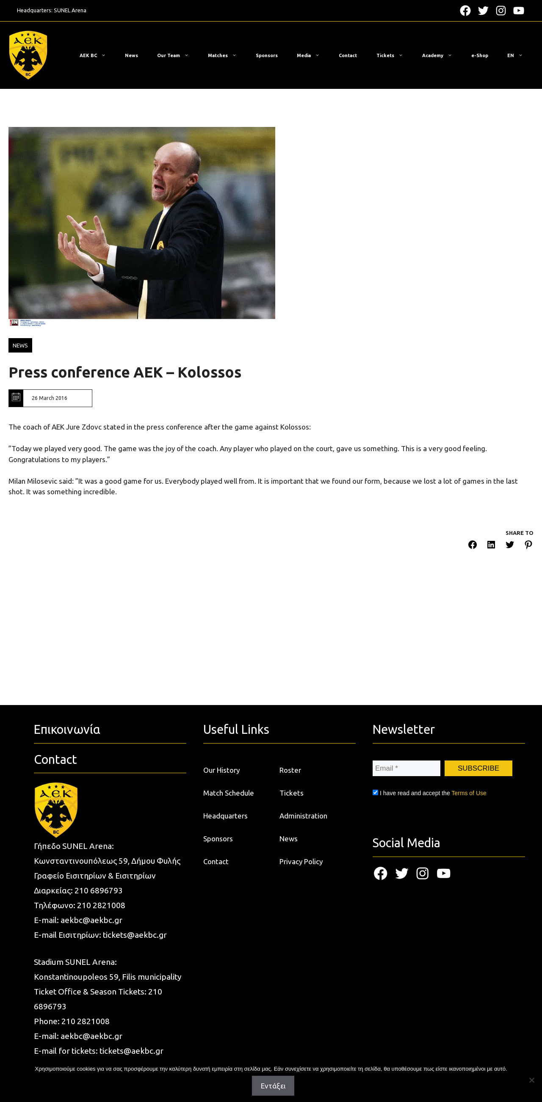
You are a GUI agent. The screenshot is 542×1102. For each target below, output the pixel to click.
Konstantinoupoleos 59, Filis (86, 976)
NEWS (20, 345)
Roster (290, 770)
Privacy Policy (301, 861)
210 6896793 (99, 890)
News (131, 55)
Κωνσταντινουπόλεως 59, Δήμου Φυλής (107, 860)
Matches (226, 55)
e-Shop (479, 55)
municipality (159, 976)
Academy (441, 55)
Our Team (177, 55)
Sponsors (267, 55)
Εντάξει (273, 1086)
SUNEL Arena (70, 10)
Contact (348, 55)
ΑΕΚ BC (97, 55)
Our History (221, 770)
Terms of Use (468, 793)
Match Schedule (228, 793)
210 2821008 (101, 905)
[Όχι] (531, 1080)
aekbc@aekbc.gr (91, 920)
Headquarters (225, 816)
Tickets (394, 55)
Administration (303, 816)
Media (312, 55)
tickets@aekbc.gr (135, 934)
